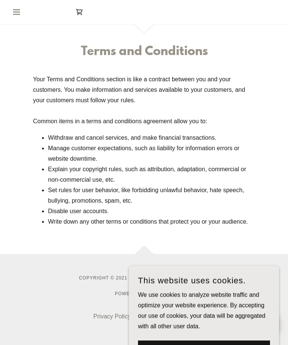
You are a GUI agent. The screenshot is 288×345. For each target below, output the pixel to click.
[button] (24, 11)
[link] (79, 11)
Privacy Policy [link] (112, 316)
